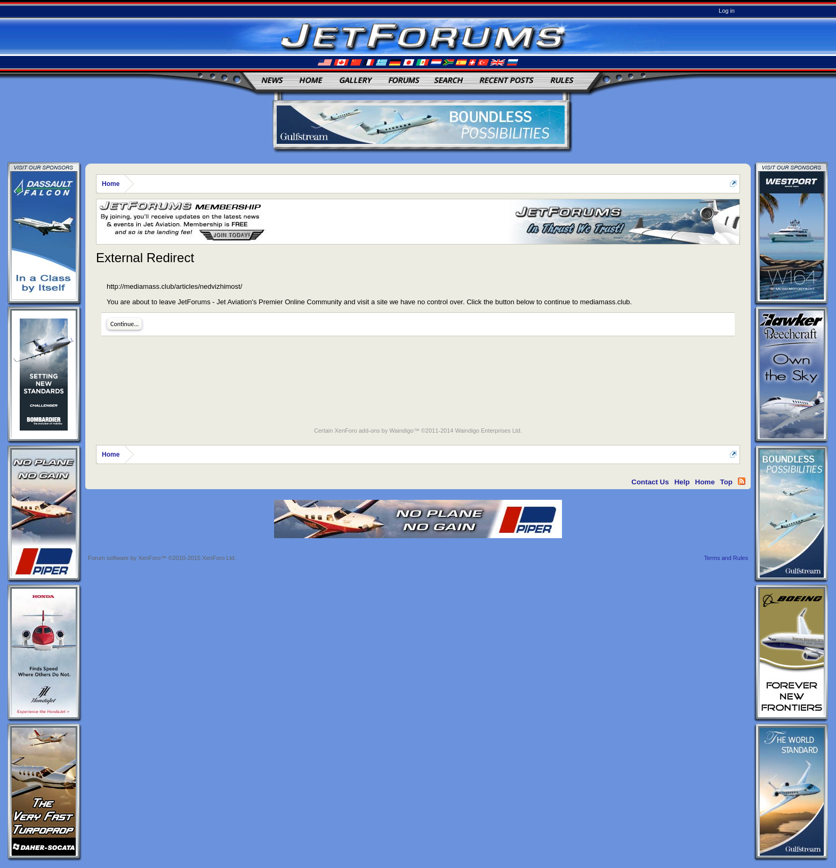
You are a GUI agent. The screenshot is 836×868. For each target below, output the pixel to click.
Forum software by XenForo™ (162, 558)
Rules (561, 80)
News (272, 80)
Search (448, 80)
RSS (741, 481)
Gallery (355, 80)
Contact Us (650, 482)
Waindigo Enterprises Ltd (487, 430)
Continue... (124, 324)
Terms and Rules (726, 558)
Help (682, 482)
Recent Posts (506, 80)
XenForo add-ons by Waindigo (373, 430)
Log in (727, 10)
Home (310, 80)
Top (726, 482)
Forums (403, 80)
